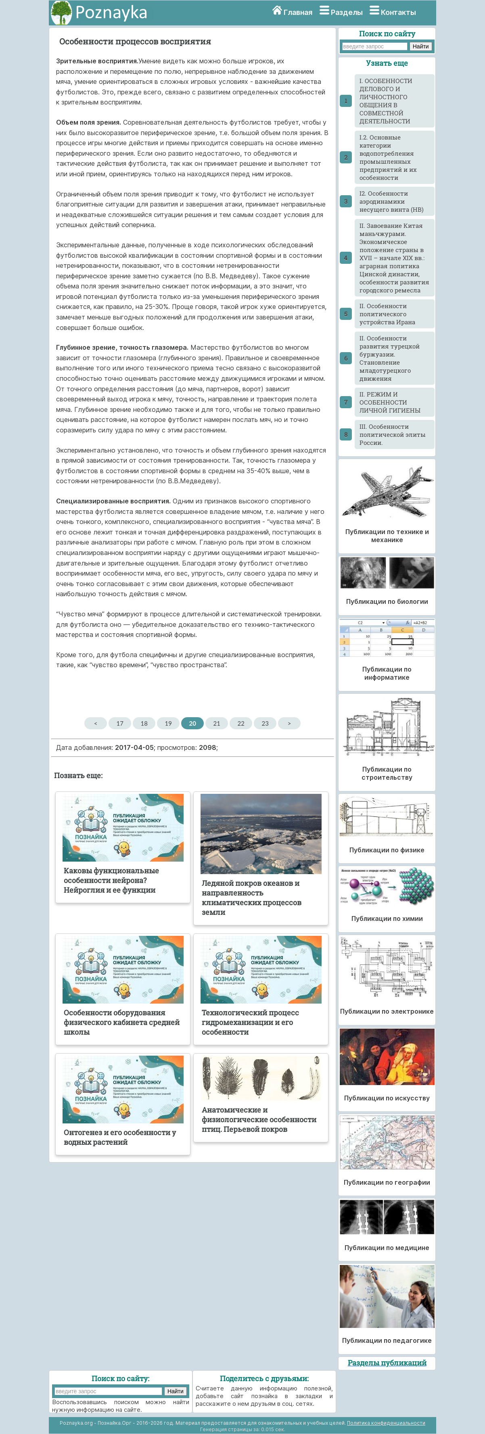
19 (168, 723)
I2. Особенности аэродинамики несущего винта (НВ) (392, 201)
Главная (298, 12)
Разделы (347, 12)
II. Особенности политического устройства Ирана (387, 314)
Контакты (398, 12)
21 (216, 723)
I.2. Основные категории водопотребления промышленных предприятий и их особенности (388, 157)
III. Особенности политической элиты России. (393, 434)
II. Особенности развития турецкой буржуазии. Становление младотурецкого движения (390, 358)
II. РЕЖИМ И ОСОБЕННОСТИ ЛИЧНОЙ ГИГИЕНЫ (390, 402)
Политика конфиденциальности (386, 1423)
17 (119, 723)
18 (143, 723)
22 (240, 723)
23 (264, 723)
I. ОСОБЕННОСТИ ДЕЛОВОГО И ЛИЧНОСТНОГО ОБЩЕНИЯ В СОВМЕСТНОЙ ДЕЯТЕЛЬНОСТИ (386, 101)
